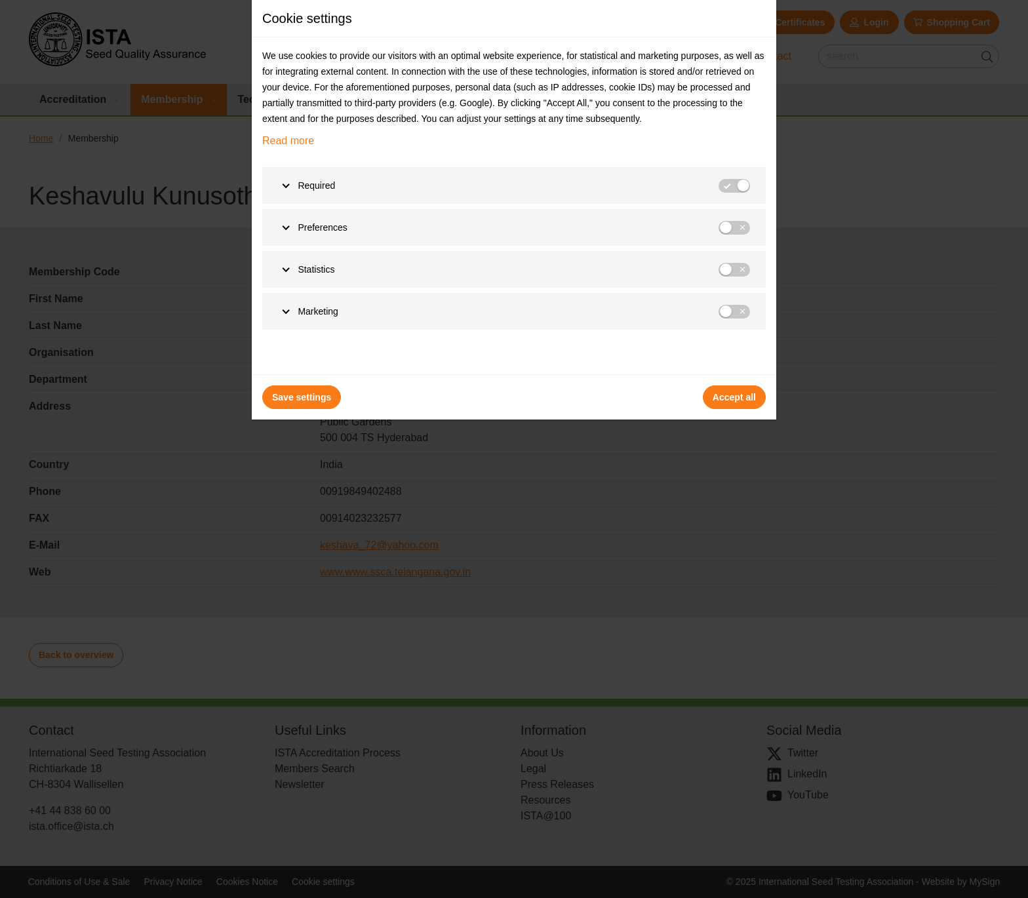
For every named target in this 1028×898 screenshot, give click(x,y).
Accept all (734, 397)
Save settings (301, 397)
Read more (288, 140)
